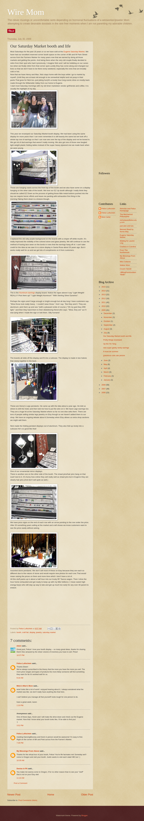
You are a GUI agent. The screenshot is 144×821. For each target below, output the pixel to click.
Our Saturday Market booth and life (117, 336)
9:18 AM (20, 678)
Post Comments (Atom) (27, 800)
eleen (19, 646)
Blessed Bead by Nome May (126, 230)
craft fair (25, 632)
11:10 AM (20, 778)
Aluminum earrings (27, 293)
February (107, 376)
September (108, 325)
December (108, 313)
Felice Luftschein (24, 663)
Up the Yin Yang (109, 344)
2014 (104, 291)
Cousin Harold (125, 269)
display (32, 632)
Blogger (84, 815)
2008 (104, 385)
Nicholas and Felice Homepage (128, 210)
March (106, 372)
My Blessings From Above (28, 751)
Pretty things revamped (112, 340)
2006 (104, 392)
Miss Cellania (125, 262)
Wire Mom (25, 12)
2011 (104, 302)
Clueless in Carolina (128, 247)
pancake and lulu (126, 226)
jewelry (39, 632)
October (107, 321)
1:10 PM (20, 705)
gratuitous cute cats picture (114, 355)
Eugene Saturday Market (74, 52)
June (106, 360)
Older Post (87, 794)
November (108, 317)
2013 (104, 294)
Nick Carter (106, 217)
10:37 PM (20, 655)
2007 (104, 389)
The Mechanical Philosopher (126, 215)
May (106, 364)
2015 (104, 287)
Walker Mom (125, 265)
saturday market (49, 632)
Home (50, 794)
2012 (104, 298)
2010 (104, 306)
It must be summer (110, 351)
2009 (104, 310)
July (105, 333)
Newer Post (13, 794)
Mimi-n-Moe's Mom (25, 686)
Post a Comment (20, 783)
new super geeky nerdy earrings (116, 348)
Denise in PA (22, 769)
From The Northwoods (125, 251)
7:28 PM (20, 743)
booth (19, 632)
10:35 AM (20, 760)
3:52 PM (20, 725)
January (107, 380)
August (107, 329)
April (106, 368)
